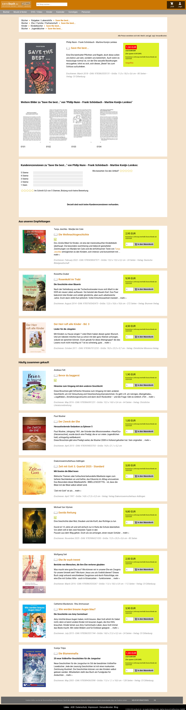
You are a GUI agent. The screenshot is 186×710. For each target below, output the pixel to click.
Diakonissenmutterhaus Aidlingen (69, 461)
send (10, 3)
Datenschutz (81, 707)
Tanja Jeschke (60, 229)
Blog (116, 707)
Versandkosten (161, 36)
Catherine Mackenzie (63, 604)
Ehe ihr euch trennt (69, 559)
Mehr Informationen (140, 700)
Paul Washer (59, 416)
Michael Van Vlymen (63, 507)
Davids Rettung (67, 512)
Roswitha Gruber (61, 274)
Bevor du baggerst (69, 375)
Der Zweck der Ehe (69, 421)
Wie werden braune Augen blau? (77, 609)
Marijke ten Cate (76, 229)
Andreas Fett (59, 370)
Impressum (93, 707)
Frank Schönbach (86, 42)
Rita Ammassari (81, 604)
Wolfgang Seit (60, 554)
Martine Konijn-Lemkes (106, 42)
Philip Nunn (71, 42)
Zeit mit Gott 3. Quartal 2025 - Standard (81, 466)
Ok (155, 700)
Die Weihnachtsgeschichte (74, 234)
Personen (86, 12)
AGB (73, 707)
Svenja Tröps (60, 648)
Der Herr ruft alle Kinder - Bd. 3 (71, 324)
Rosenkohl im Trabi (69, 279)
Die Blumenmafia (68, 653)
